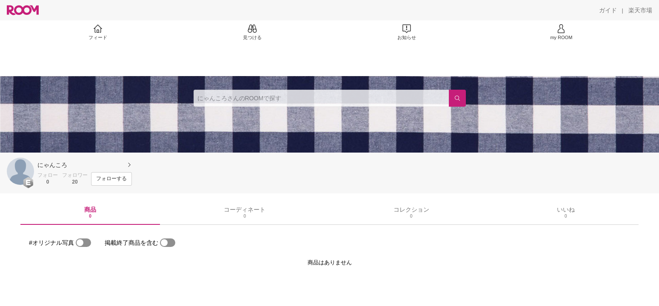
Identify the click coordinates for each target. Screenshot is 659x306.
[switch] (83, 242)
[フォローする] (111, 179)
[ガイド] (608, 10)
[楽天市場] (640, 10)
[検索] (457, 98)
